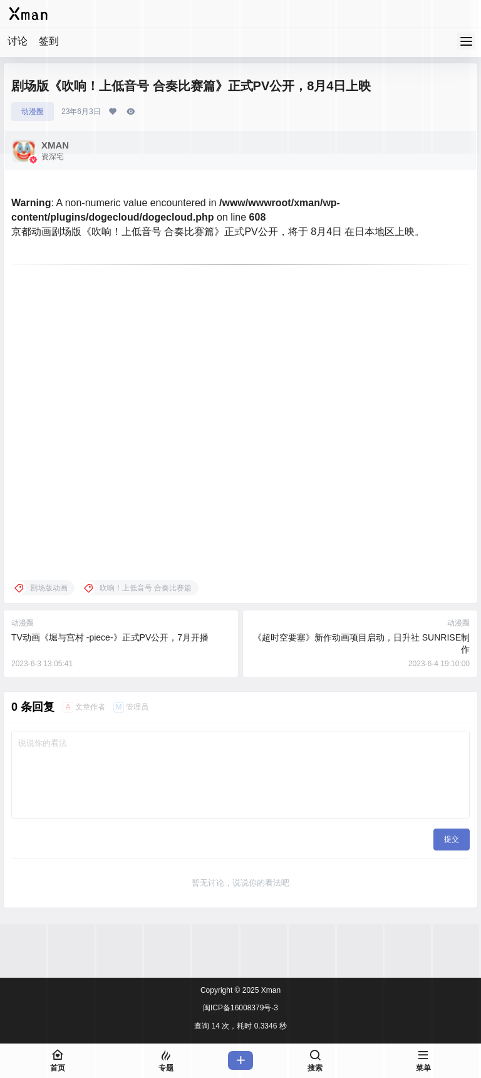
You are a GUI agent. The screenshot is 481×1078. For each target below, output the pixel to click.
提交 (451, 839)
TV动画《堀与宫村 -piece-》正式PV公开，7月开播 (110, 637)
